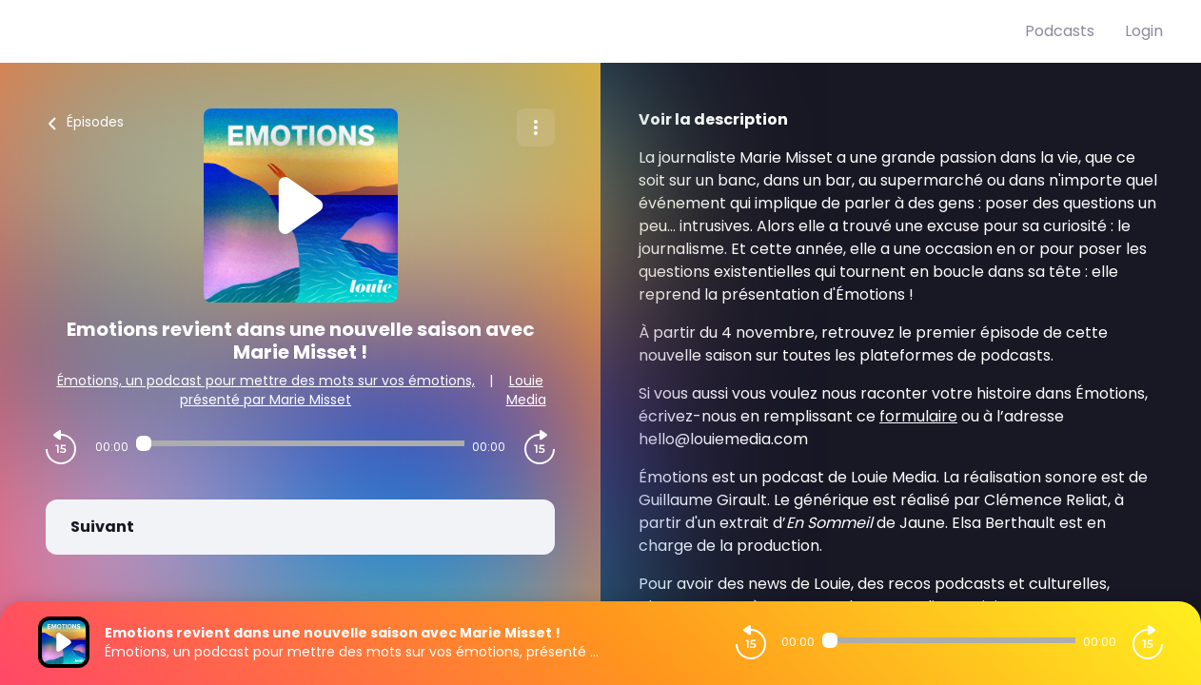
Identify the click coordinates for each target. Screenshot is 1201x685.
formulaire (918, 416)
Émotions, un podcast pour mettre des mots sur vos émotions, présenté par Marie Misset (266, 390)
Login (1144, 31)
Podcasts (1059, 31)
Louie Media (526, 390)
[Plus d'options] (536, 127)
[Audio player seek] (300, 443)
